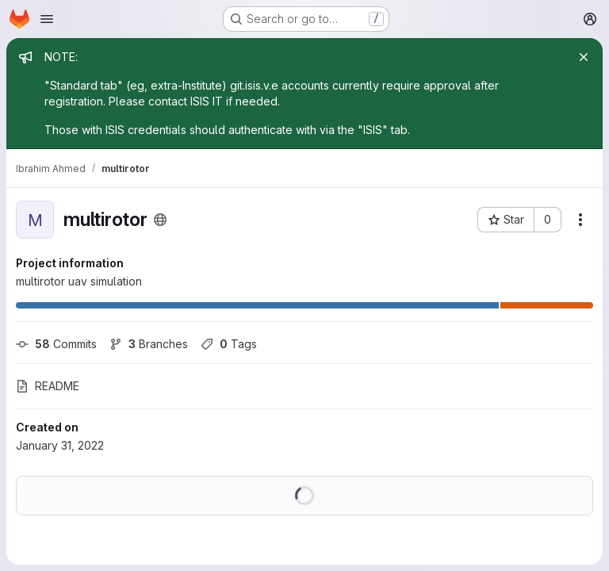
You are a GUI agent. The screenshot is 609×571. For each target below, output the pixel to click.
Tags (229, 344)
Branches (148, 344)
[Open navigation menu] (46, 19)
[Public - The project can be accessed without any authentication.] (160, 219)
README (47, 386)
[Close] (583, 57)
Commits (56, 344)
